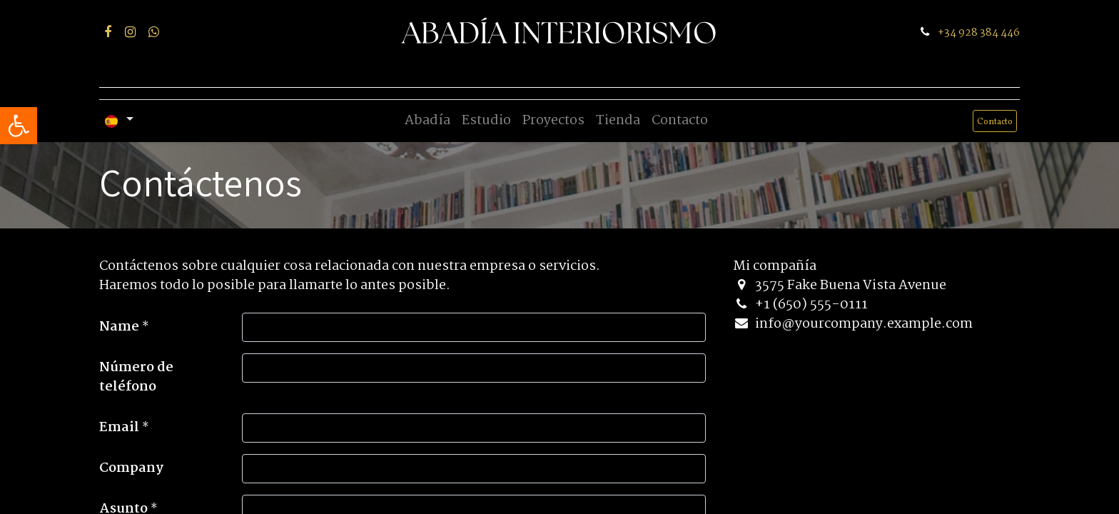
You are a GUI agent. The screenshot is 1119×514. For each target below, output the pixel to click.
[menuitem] (427, 121)
